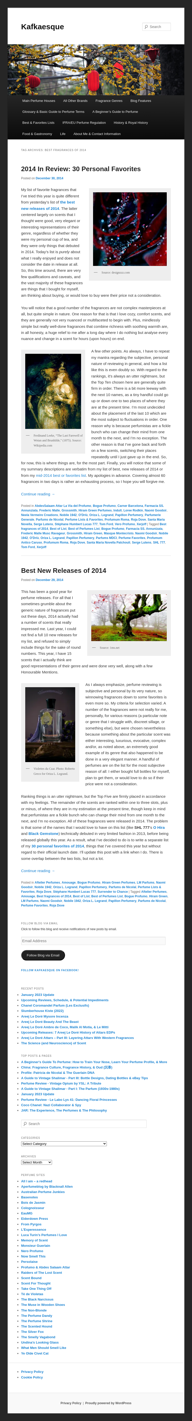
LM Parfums (146, 882)
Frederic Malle (49, 510)
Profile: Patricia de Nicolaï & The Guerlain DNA (58, 1073)
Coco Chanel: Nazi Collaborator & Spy (51, 1105)
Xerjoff (141, 524)
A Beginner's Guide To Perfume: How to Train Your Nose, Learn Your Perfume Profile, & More (94, 1062)
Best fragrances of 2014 (54, 896)
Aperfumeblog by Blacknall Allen (47, 1186)
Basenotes (29, 1197)
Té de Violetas (32, 1294)
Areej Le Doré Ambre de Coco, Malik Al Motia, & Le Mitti (65, 1027)
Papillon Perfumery (129, 515)
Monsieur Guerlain (35, 1246)
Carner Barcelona (130, 506)
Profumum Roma (117, 519)
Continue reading (38, 494)
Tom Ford (106, 524)
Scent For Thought (36, 1283)
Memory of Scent (34, 1240)
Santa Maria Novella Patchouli (108, 542)
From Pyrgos (31, 1224)
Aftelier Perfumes (47, 882)
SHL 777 (159, 542)
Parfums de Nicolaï (49, 519)
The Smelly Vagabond (38, 1337)
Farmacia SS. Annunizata (144, 529)
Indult (117, 510)
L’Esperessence (33, 1229)
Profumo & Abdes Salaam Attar (45, 1267)
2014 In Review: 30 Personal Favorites (81, 169)
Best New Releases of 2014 (63, 570)
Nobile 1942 (68, 515)
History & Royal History (131, 123)
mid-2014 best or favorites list (61, 475)
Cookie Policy (32, 1377)
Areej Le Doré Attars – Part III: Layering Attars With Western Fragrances (77, 1038)
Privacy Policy (32, 1372)
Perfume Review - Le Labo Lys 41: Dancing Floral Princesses (69, 1100)
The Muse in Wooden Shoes (43, 1305)
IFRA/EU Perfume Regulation (84, 123)
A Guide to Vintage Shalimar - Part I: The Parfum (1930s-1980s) (70, 1089)
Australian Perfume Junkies (43, 1192)
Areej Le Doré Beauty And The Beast (50, 1022)
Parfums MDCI (106, 538)
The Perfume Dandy (36, 1316)
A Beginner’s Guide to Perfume (115, 112)
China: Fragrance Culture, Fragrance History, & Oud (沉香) (66, 1067)
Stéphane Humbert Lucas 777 (76, 524)
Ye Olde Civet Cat (35, 1353)
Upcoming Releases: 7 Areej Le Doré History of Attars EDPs (68, 1032)
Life (63, 134)
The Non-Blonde (34, 1310)
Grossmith (69, 510)
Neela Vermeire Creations (39, 515)
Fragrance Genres (109, 101)
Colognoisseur (32, 1208)
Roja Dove (138, 519)
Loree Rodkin (133, 510)
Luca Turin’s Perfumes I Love (44, 1235)
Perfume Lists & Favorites (84, 519)
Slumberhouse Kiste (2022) (42, 1011)
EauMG (27, 1213)
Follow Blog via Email (43, 955)
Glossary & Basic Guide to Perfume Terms (53, 112)
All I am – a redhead (36, 1181)
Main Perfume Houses (38, 101)
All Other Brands (75, 101)
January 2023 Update (37, 995)
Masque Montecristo (118, 533)
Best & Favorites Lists (38, 123)
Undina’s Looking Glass (40, 1342)
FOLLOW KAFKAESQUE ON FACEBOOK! (50, 970)
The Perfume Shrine (37, 1321)
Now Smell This (33, 1256)
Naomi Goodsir (156, 510)
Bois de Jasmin (33, 1203)
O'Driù (82, 515)
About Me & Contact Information (97, 134)
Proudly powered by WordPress (108, 1403)
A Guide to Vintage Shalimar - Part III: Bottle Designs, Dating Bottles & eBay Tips (84, 1078)
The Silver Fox (32, 1332)
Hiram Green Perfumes (95, 510)
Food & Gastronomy (37, 134)
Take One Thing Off (36, 1289)
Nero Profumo (32, 1251)
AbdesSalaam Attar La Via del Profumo (63, 506)
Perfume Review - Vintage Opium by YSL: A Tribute (61, 1083)
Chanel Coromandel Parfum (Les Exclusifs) (55, 1005)
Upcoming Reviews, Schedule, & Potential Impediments (65, 1000)
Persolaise (29, 1262)
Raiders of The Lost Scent (41, 1273)
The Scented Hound (36, 1326)
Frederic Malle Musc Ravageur (43, 533)
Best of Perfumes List (83, 529)
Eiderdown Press (34, 1219)
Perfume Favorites (132, 538)
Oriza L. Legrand (101, 515)
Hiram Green (93, 533)
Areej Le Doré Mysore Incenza (44, 1016)
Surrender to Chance (113, 892)
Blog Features (141, 101)
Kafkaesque (42, 26)
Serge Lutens (43, 524)
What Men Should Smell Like (43, 1348)
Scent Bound (31, 1278)
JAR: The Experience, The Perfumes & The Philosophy (64, 1110)
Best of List (58, 529)
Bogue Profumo (104, 506)
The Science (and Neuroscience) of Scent (53, 1043)
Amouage (69, 882)
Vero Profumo (125, 524)
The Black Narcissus (37, 1299)
